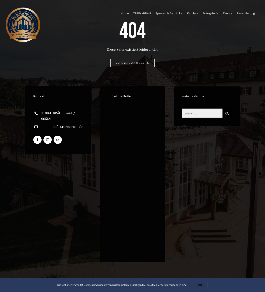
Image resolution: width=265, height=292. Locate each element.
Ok (200, 285)
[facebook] (37, 140)
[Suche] (227, 113)
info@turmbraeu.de (68, 127)
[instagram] (47, 140)
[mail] (58, 140)
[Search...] (202, 113)
